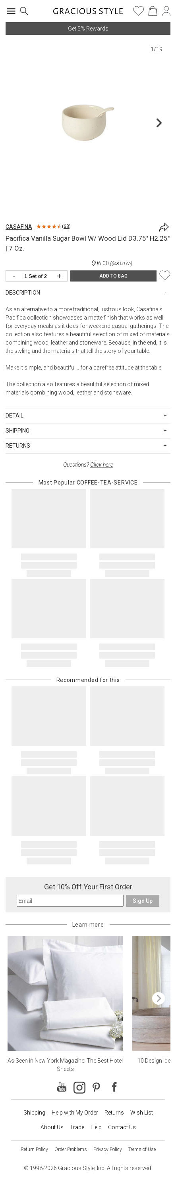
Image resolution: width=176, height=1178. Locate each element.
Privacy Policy (107, 1149)
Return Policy (34, 1149)
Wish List (141, 1112)
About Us (52, 1127)
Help (96, 1127)
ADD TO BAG (113, 276)
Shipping (34, 1112)
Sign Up (143, 901)
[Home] (88, 13)
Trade (77, 1127)
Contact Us (122, 1127)
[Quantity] (38, 276)
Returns (114, 1112)
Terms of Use (142, 1149)
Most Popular (88, 482)
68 (66, 226)
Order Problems (70, 1149)
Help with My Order (75, 1112)
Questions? (88, 465)
